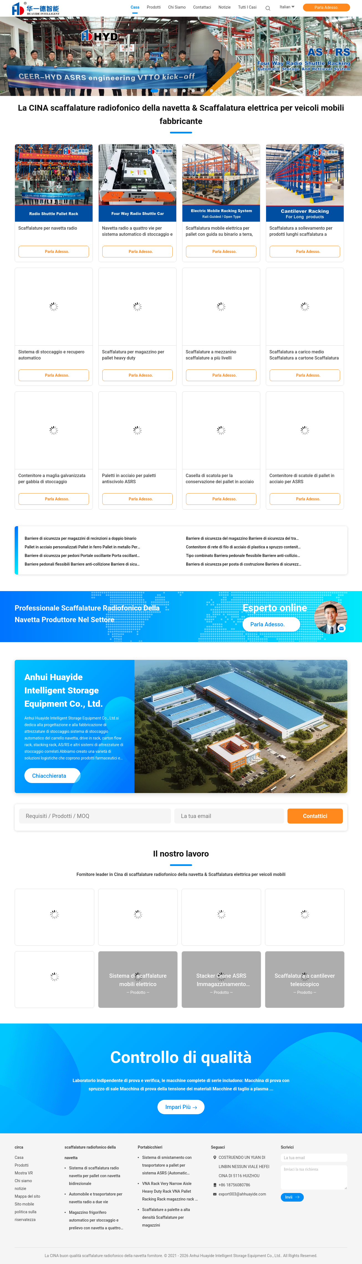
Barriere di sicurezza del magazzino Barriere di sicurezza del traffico (244, 539)
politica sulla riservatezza (25, 1216)
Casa (19, 1157)
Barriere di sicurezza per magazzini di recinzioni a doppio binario (80, 539)
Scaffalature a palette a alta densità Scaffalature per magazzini (166, 1217)
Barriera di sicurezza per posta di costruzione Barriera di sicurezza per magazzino (244, 565)
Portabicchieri (150, 1147)
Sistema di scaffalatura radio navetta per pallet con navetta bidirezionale (94, 1176)
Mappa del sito (27, 1196)
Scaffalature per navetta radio (47, 228)
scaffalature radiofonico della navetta (90, 1152)
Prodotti (22, 1165)
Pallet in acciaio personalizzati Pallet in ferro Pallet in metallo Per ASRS (82, 548)
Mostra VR (24, 1173)
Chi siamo (23, 1181)
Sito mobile (24, 1204)
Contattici (315, 816)
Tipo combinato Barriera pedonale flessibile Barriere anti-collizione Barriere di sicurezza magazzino (244, 556)
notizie (20, 1188)
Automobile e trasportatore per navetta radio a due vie (96, 1198)
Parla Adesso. (326, 7)
